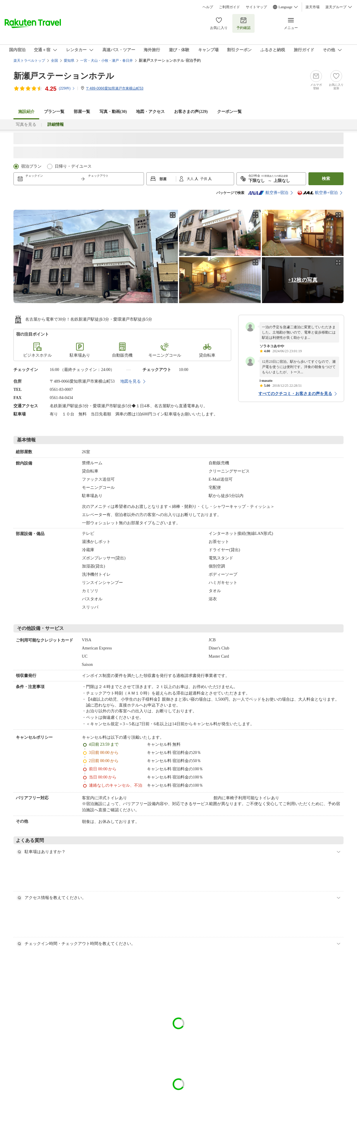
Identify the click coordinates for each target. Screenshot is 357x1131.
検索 (326, 178)
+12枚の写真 (302, 280)
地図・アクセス (150, 111)
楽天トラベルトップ (29, 61)
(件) (67, 88)
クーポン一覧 (229, 111)
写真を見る (26, 124)
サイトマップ (256, 7)
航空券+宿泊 (268, 192)
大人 (191, 179)
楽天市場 (312, 7)
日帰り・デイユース (73, 166)
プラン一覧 (54, 111)
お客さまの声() (190, 111)
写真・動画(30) (113, 111)
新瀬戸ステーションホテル (63, 75)
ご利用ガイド (229, 7)
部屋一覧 (82, 111)
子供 (204, 179)
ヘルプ (207, 7)
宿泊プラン (31, 166)
